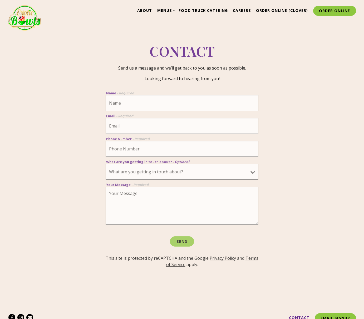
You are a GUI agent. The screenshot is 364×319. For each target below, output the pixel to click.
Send (182, 242)
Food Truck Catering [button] (203, 10)
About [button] (144, 10)
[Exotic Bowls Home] (24, 17)
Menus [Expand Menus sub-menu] (165, 10)
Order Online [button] (334, 10)
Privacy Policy (223, 259)
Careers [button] (242, 10)
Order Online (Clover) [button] (282, 10)
